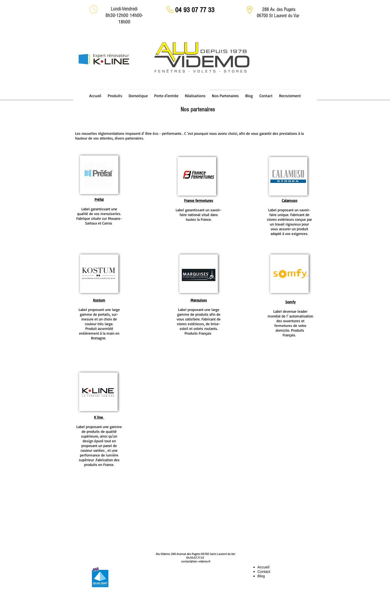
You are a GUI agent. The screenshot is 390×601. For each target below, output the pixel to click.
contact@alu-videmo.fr (195, 561)
